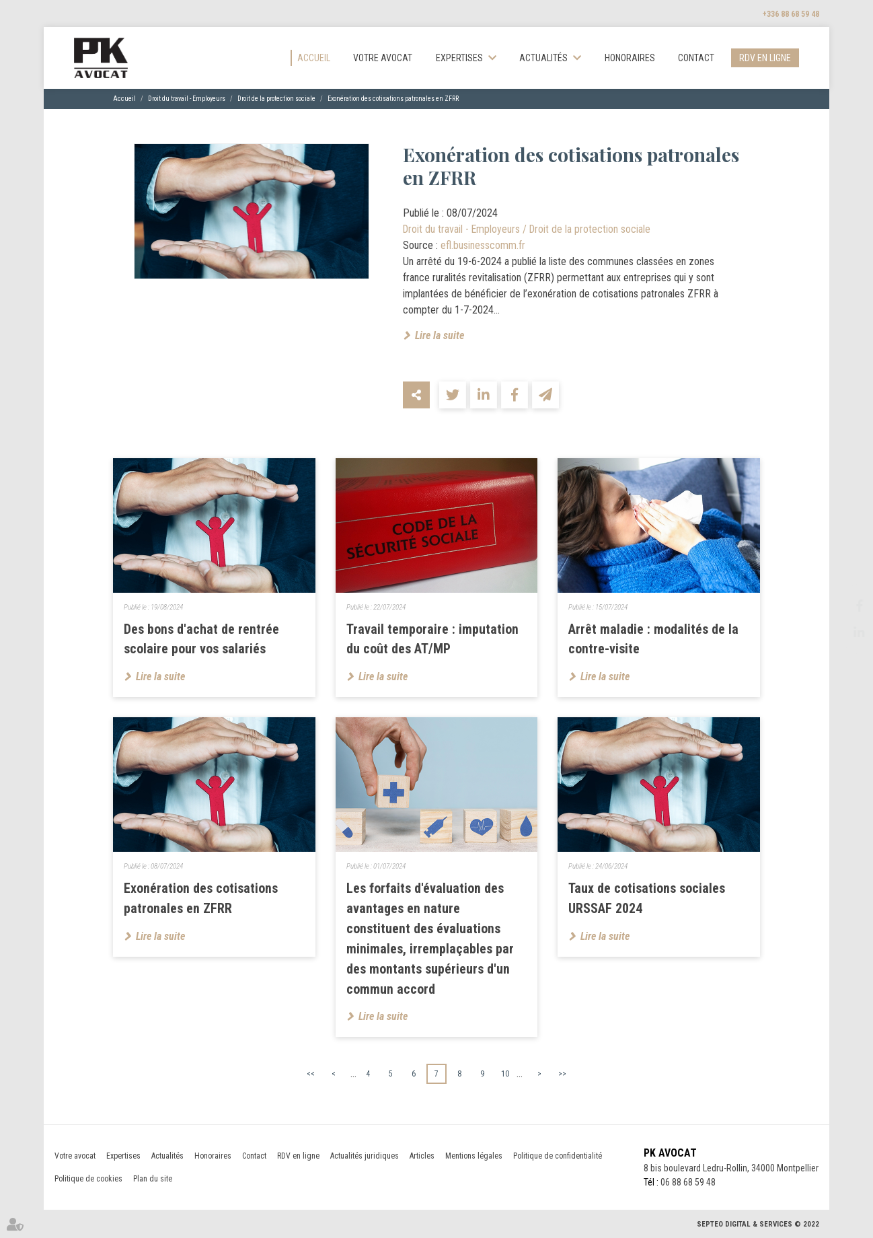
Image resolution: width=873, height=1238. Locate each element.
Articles (422, 1157)
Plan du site (152, 1180)
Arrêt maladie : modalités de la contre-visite (653, 640)
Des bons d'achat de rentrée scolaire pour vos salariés (201, 640)
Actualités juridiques (364, 1157)
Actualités (543, 57)
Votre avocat (382, 57)
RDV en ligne (765, 57)
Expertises (459, 57)
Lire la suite (439, 335)
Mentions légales (473, 1157)
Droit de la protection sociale (276, 99)
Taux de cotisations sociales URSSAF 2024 (646, 899)
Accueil (313, 57)
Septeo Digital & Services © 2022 (758, 1225)
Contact (696, 57)
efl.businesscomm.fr (483, 245)
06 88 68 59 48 (686, 1183)
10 (505, 1074)
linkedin (846, 632)
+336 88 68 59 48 (791, 14)
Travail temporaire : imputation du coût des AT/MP (432, 640)
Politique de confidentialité (557, 1157)
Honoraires (630, 57)
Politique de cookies (88, 1180)
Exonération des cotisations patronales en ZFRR (393, 99)
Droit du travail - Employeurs (186, 99)
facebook (846, 605)
